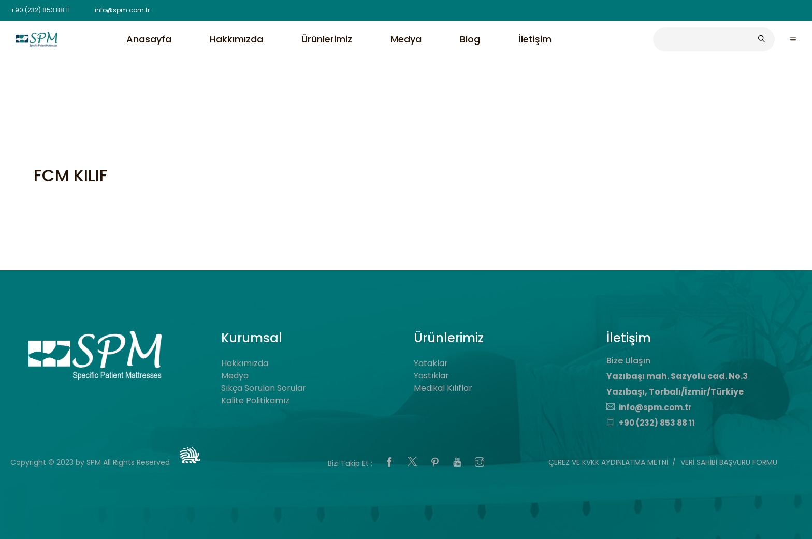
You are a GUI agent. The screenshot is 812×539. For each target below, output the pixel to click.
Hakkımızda (236, 39)
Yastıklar (431, 376)
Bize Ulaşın (628, 361)
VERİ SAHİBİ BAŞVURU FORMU (728, 462)
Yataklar (431, 363)
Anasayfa (148, 39)
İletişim (535, 39)
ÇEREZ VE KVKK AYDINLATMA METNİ (608, 462)
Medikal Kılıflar (443, 388)
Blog (470, 39)
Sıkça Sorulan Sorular (263, 388)
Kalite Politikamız (255, 400)
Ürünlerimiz (326, 39)
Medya (406, 39)
